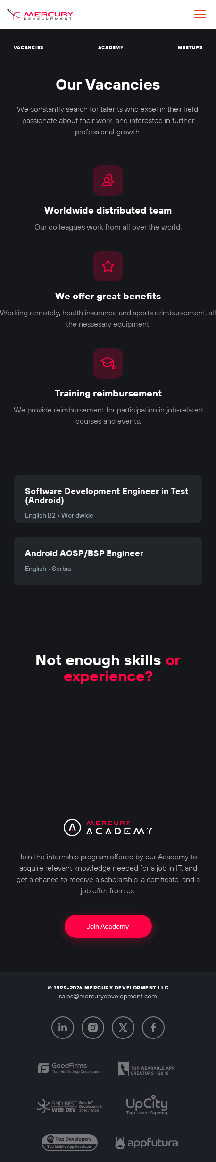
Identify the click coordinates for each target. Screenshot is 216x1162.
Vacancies (28, 47)
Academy (111, 47)
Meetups (190, 47)
